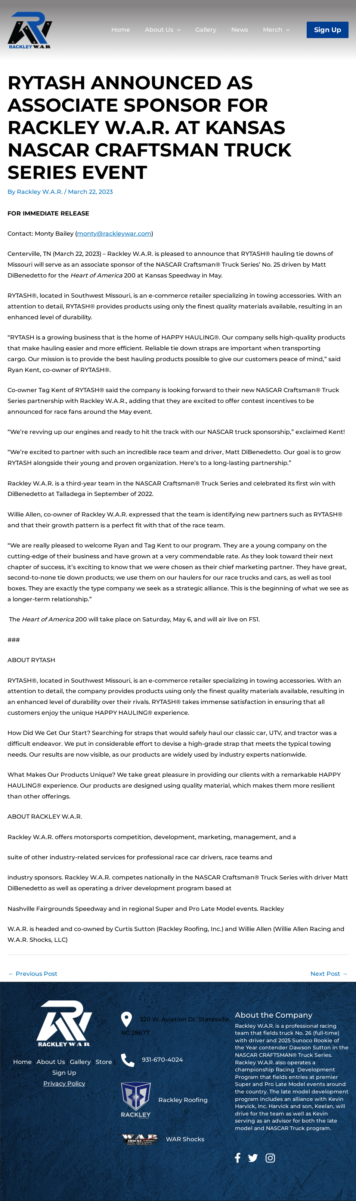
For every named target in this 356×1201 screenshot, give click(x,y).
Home (22, 1062)
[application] (189, 29)
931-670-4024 (162, 1060)
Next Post (329, 973)
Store (104, 1062)
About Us (51, 1062)
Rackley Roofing (183, 1100)
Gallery (80, 1062)
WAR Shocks (185, 1139)
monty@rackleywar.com (114, 233)
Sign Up (64, 1073)
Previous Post (33, 973)
